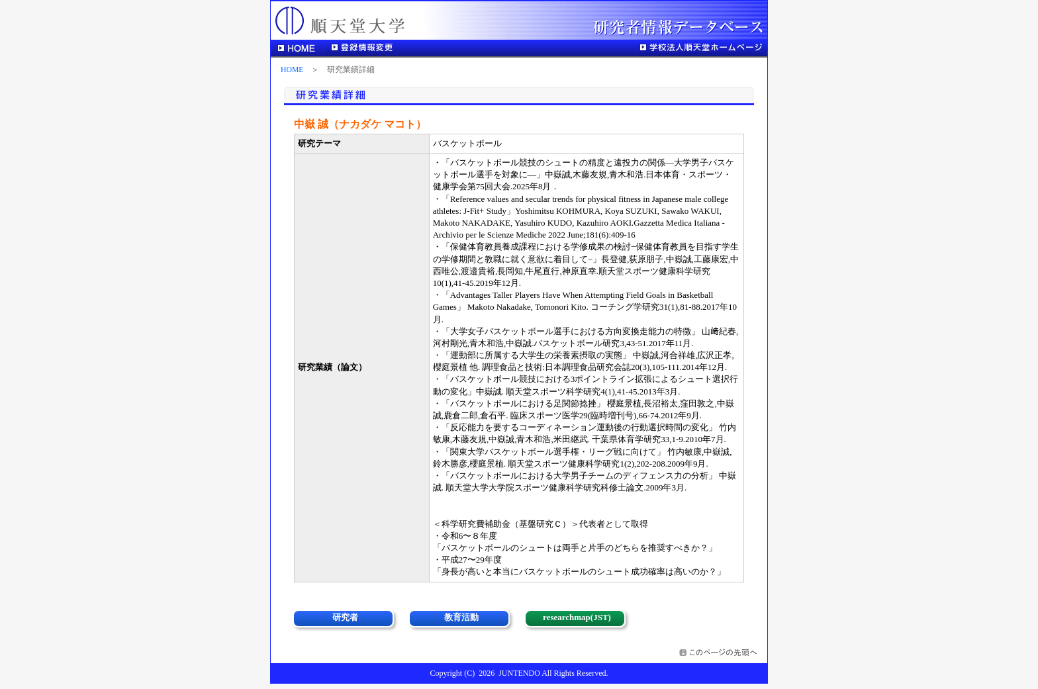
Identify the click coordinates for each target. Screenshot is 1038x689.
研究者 (345, 617)
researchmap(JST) (577, 617)
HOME (292, 70)
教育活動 (461, 617)
